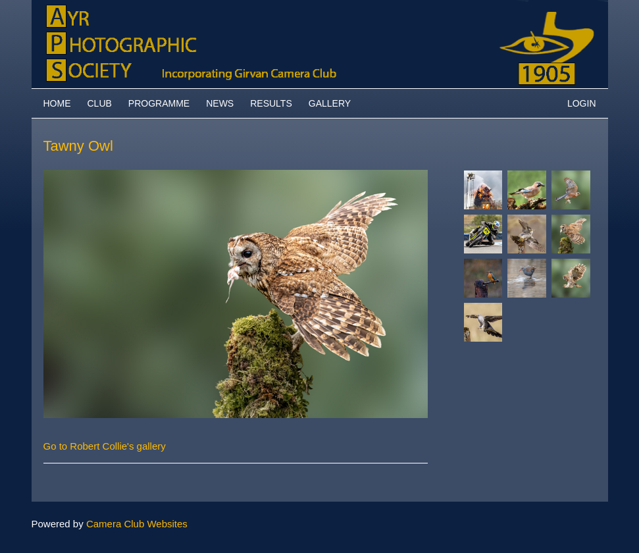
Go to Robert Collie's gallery (104, 446)
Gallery (330, 103)
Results (271, 103)
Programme (159, 103)
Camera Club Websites (137, 523)
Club (100, 103)
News (220, 103)
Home (57, 103)
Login (581, 103)
